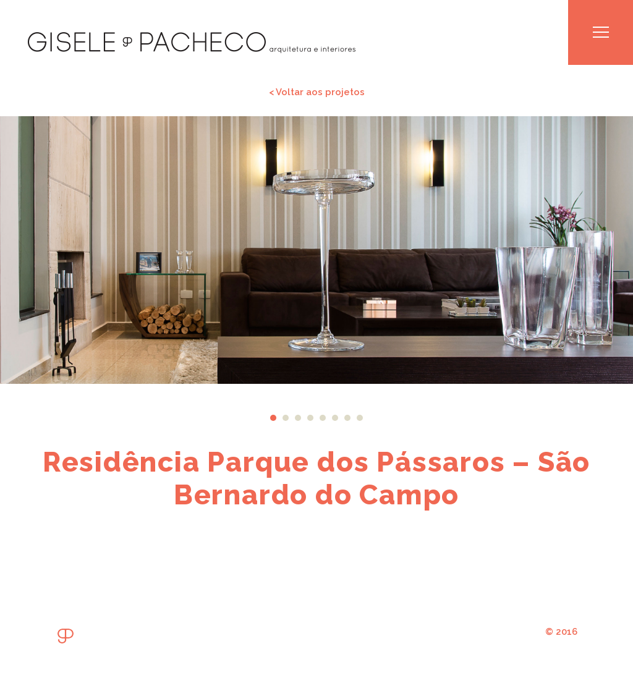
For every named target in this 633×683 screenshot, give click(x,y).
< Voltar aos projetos (317, 92)
